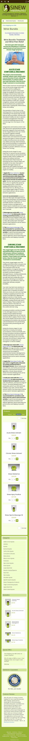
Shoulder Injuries (8, 577)
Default (18, 414)
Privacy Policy (14, 737)
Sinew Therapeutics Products (11, 582)
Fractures (6, 561)
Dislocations (7, 556)
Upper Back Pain (8, 587)
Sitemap (6, 664)
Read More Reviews (9, 722)
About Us (20, 732)
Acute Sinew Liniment (14, 433)
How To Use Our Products (9, 734)
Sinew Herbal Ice (14, 474)
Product (10, 414)
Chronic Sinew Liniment (14, 453)
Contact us (14, 732)
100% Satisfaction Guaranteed (14, 733)
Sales (23, 414)
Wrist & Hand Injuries (11, 21)
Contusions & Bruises (9, 553)
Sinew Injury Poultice (14, 494)
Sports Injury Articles (21, 734)
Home (3, 21)
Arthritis (6, 544)
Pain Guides (7, 575)
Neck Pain (6, 573)
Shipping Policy (5, 736)
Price (14, 414)
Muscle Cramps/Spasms (10, 570)
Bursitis (5, 546)
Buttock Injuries (8, 549)
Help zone (8, 732)
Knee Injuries (7, 565)
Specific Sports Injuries (10, 580)
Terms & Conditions (22, 736)
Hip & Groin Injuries (9, 563)
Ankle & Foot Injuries (9, 542)
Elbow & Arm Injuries (9, 558)
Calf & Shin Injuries (9, 551)
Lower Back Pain (8, 568)
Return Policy (13, 736)
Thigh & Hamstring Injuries (11, 584)
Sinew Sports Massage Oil (14, 515)
